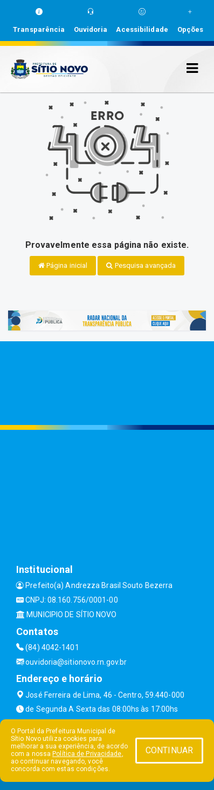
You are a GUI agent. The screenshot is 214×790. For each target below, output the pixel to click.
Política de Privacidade (86, 754)
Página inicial (63, 265)
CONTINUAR (169, 750)
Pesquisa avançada (141, 265)
